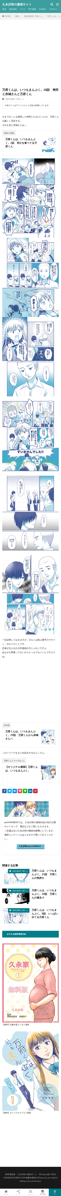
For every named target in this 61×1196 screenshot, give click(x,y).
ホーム (6, 1192)
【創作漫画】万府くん (32, 16)
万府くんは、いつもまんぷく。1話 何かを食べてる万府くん (21, 143)
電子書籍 (32, 9)
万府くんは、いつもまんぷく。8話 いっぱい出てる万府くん (45, 913)
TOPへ (55, 1192)
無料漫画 (13, 9)
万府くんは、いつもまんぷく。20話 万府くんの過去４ (44, 894)
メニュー (30, 1192)
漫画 (17, 16)
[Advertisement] (30, 55)
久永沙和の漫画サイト (17, 4)
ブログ (22, 9)
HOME (8, 16)
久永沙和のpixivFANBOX (30, 846)
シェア (18, 1192)
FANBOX (53, 9)
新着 (4, 9)
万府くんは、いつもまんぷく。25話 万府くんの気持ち (44, 874)
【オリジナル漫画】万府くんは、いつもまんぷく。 (21, 768)
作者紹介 (43, 9)
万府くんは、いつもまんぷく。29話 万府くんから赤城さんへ (21, 735)
